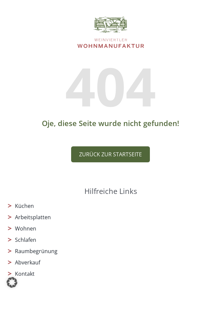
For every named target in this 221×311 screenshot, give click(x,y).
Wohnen (25, 228)
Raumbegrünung (36, 251)
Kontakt (25, 273)
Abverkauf (27, 262)
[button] (12, 282)
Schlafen (25, 239)
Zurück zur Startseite (110, 154)
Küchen (24, 206)
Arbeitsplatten (33, 217)
